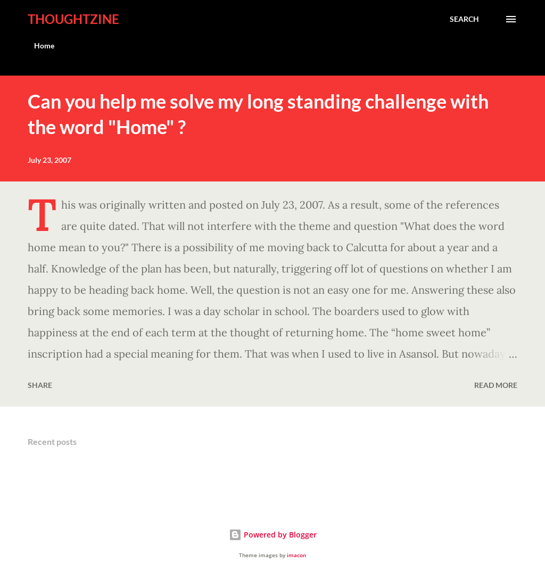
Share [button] (40, 385)
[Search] (464, 19)
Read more (495, 385)
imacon (296, 555)
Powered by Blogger (273, 535)
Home (44, 45)
